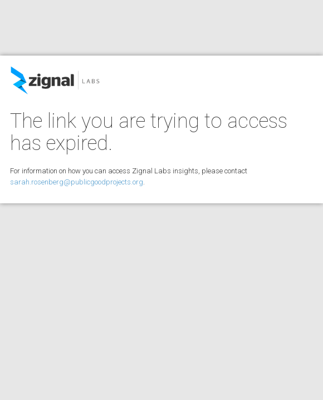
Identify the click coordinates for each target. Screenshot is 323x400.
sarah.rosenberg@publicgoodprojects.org (76, 182)
